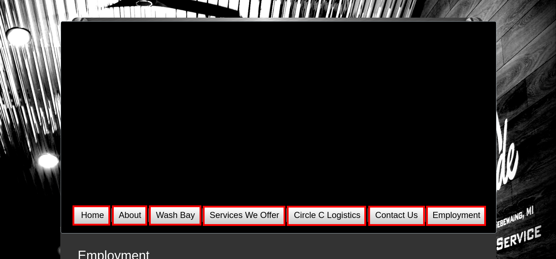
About (130, 215)
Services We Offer (244, 215)
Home (92, 215)
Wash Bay (175, 215)
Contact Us (396, 215)
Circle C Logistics (327, 215)
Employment (456, 215)
